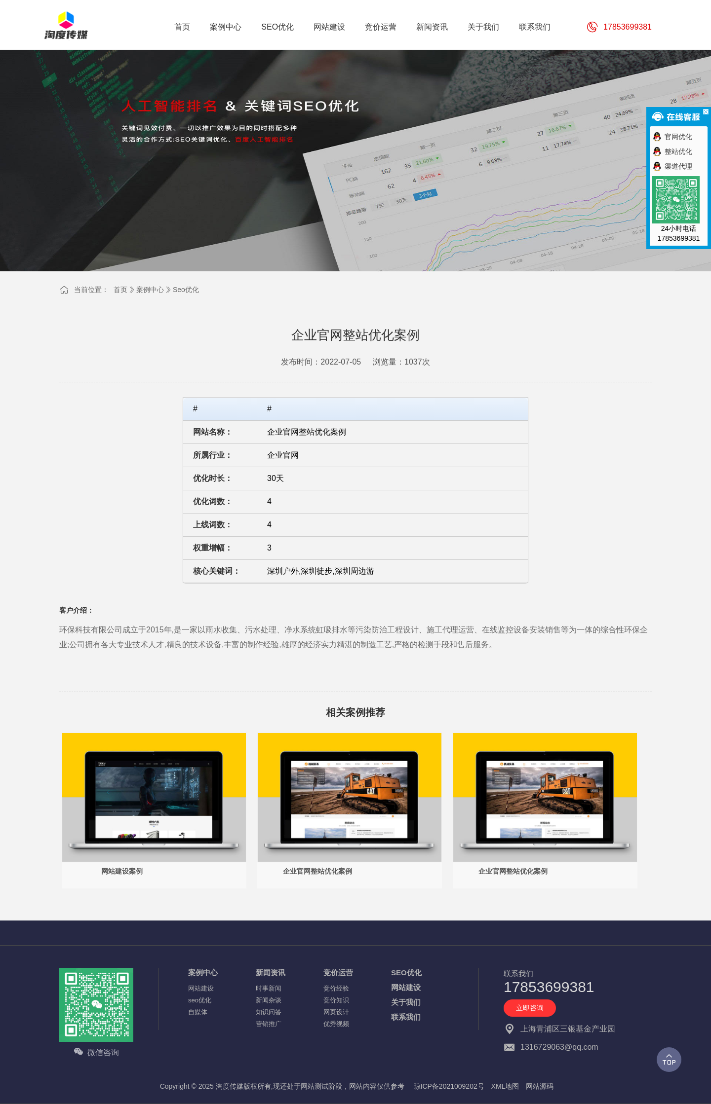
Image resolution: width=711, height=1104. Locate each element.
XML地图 (505, 1086)
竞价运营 (338, 972)
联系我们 (406, 1017)
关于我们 (406, 1002)
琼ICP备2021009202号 (449, 1086)
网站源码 (539, 1086)
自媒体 (197, 1012)
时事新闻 (268, 988)
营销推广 (268, 1024)
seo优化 (186, 290)
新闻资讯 (270, 972)
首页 (120, 290)
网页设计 (336, 1012)
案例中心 (150, 290)
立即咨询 (530, 1008)
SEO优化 (406, 972)
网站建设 (201, 988)
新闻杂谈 (268, 1000)
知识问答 (268, 1012)
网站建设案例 (122, 871)
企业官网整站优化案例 (317, 871)
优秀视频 (336, 1024)
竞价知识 (336, 1000)
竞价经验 (336, 988)
